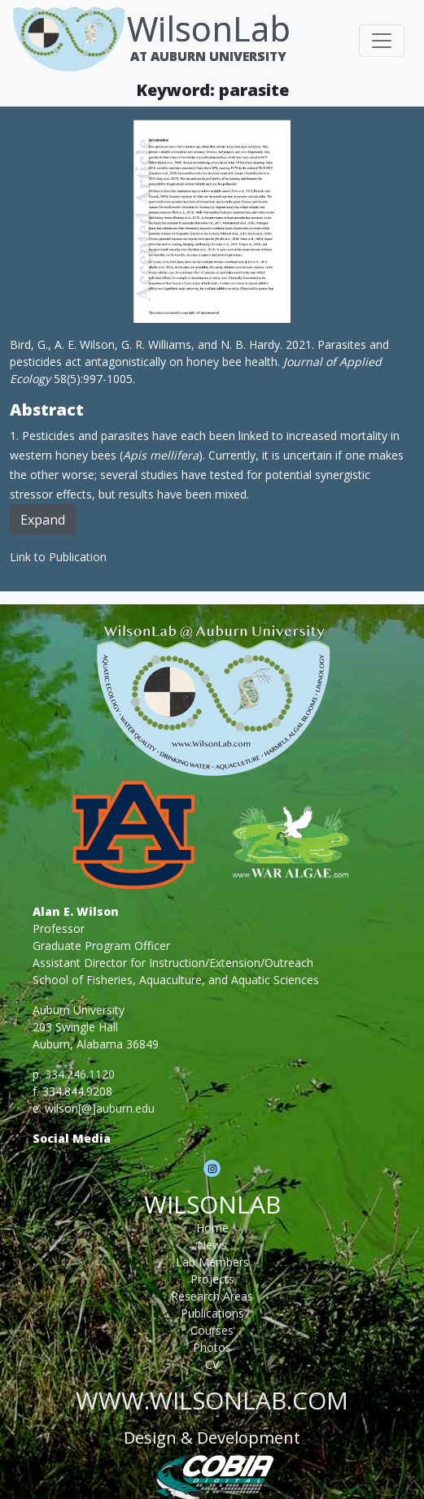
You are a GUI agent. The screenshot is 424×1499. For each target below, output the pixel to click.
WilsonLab (209, 28)
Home (212, 1227)
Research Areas (212, 1296)
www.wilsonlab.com (212, 1400)
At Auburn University (208, 56)
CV (212, 1364)
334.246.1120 (80, 1074)
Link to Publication (58, 556)
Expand (42, 520)
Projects (212, 1279)
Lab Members (212, 1262)
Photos (212, 1347)
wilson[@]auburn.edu (100, 1108)
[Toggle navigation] (381, 40)
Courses (212, 1330)
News (212, 1245)
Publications (212, 1313)
